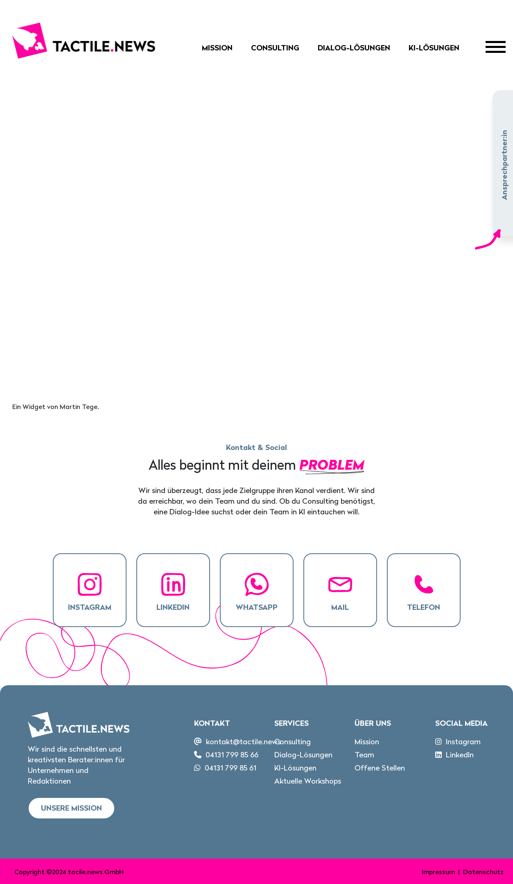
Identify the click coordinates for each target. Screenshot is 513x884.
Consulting (275, 47)
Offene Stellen (380, 767)
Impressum (438, 872)
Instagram (463, 741)
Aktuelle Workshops (307, 780)
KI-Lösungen (434, 47)
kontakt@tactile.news (243, 741)
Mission (217, 47)
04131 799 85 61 (230, 767)
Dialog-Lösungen (354, 47)
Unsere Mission (71, 808)
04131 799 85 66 (232, 754)
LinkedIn (460, 754)
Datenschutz (483, 872)
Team (364, 754)
